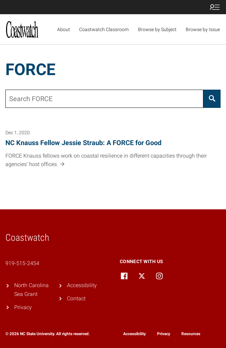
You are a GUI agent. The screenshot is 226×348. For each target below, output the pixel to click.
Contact (76, 298)
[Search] (212, 99)
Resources (190, 333)
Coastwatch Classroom (104, 29)
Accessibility (82, 285)
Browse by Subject (157, 29)
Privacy (23, 307)
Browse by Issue (203, 29)
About (63, 29)
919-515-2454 (22, 263)
